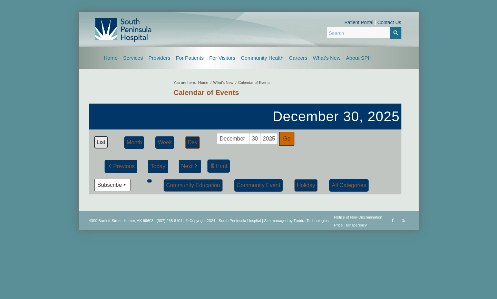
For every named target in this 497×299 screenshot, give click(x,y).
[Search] (364, 32)
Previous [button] (121, 166)
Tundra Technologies (311, 221)
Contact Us (389, 22)
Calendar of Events (206, 92)
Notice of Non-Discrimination (358, 217)
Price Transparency (350, 225)
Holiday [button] (305, 185)
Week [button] (165, 142)
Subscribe (112, 184)
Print (218, 167)
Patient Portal (358, 22)
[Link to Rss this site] (403, 220)
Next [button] (189, 166)
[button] (149, 180)
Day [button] (192, 142)
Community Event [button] (258, 185)
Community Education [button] (193, 185)
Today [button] (157, 166)
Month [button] (134, 142)
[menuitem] (110, 58)
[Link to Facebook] (393, 220)
